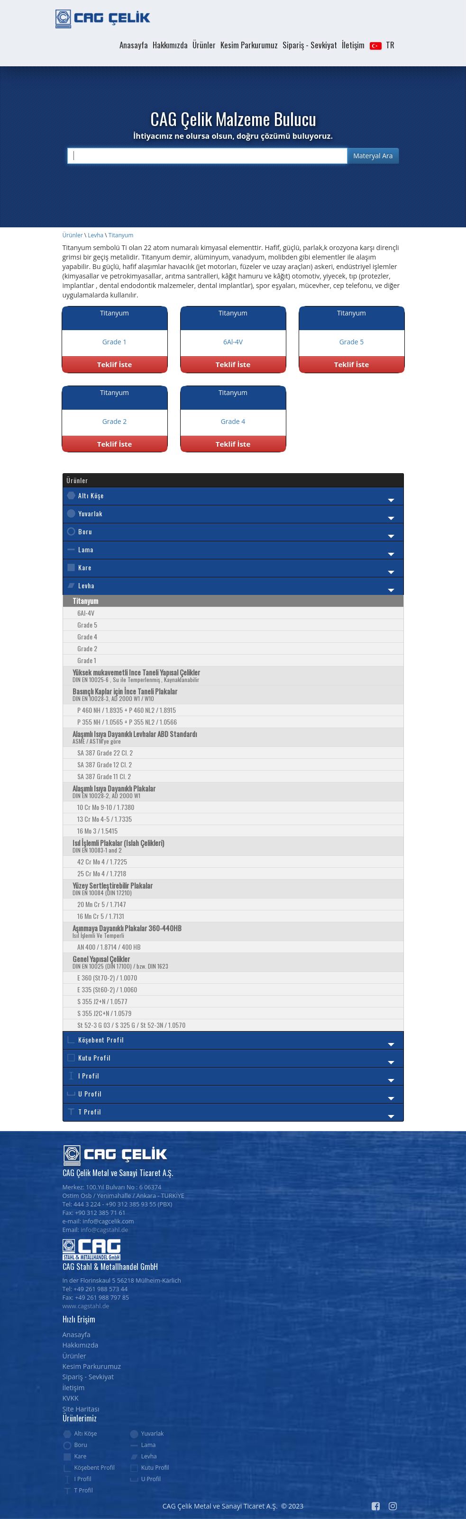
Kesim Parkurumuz (249, 45)
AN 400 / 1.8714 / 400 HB (109, 947)
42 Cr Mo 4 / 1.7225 (102, 861)
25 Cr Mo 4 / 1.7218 (101, 873)
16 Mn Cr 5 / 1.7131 (100, 916)
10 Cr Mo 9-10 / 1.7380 (105, 807)
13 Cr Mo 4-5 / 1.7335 (104, 819)
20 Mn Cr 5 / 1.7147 (101, 904)
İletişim (353, 45)
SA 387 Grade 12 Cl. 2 (104, 764)
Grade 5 (87, 624)
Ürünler (204, 45)
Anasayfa (133, 45)
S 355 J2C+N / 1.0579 (104, 1013)
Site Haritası (81, 1408)
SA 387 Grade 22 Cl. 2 (105, 752)
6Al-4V (85, 613)
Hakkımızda (170, 45)
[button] (381, 45)
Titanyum (121, 235)
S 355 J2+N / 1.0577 (102, 1001)
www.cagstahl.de (86, 1306)
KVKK (71, 1397)
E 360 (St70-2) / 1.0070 (107, 977)
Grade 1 (86, 660)
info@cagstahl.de (104, 1230)
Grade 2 (87, 648)
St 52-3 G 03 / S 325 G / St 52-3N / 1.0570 (131, 1025)
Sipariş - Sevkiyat (310, 45)
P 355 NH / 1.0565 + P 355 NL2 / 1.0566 (127, 722)
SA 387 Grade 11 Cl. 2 (104, 776)
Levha (95, 235)
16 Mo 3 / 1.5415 (97, 831)
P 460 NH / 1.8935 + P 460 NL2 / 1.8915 (126, 710)
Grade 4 (87, 636)
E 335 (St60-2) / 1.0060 (107, 989)
